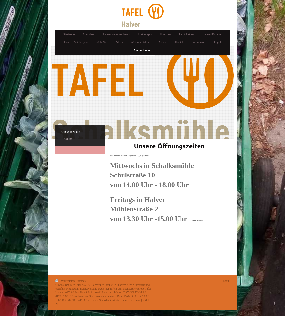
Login (226, 280)
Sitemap (81, 280)
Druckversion (65, 280)
